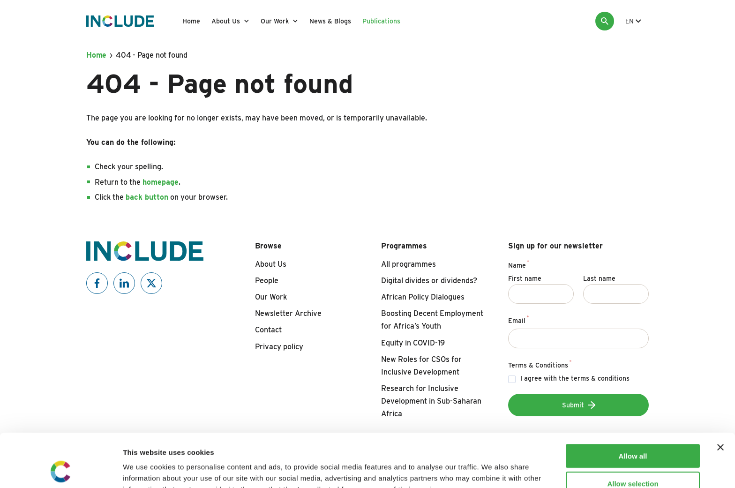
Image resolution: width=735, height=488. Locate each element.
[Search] (604, 21)
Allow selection (632, 433)
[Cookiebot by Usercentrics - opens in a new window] (61, 470)
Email (518, 319)
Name (519, 264)
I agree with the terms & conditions (575, 378)
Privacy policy (279, 346)
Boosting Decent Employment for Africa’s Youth (432, 319)
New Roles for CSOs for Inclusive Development (421, 365)
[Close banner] (720, 397)
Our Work (275, 21)
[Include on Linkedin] (124, 283)
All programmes (408, 264)
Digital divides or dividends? (429, 280)
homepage (160, 182)
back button (147, 197)
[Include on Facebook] (97, 283)
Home (191, 21)
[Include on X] (151, 283)
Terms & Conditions (540, 364)
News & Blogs (330, 21)
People (266, 280)
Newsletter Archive (288, 313)
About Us (225, 21)
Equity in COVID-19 (413, 342)
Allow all (633, 406)
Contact (268, 329)
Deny (633, 461)
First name (524, 278)
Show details (492, 469)
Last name (599, 278)
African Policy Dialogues (423, 297)
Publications (381, 21)
